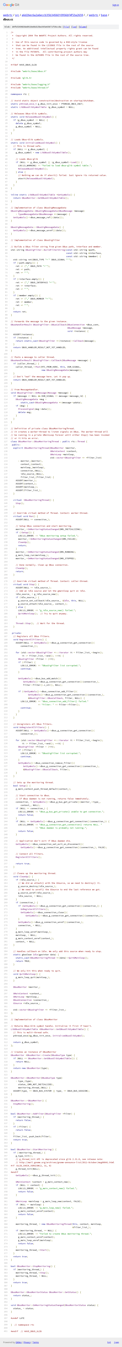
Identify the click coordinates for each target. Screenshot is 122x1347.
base (104, 15)
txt (109, 1342)
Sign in (115, 4)
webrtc (7, 15)
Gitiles (19, 1342)
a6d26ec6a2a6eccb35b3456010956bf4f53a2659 (52, 15)
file (66, 26)
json (116, 1342)
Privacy (26, 1342)
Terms (35, 1342)
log (74, 26)
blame (83, 26)
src (17, 15)
